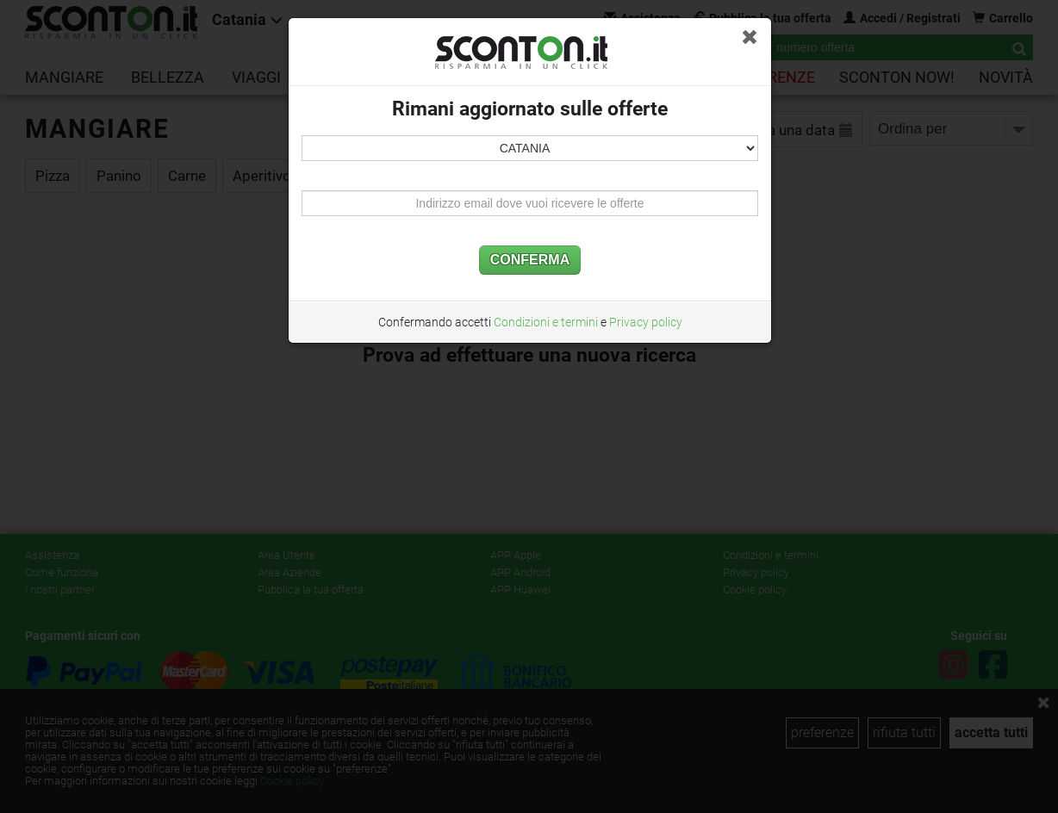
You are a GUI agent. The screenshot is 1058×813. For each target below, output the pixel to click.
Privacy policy (645, 322)
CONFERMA (529, 259)
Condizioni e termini (546, 322)
